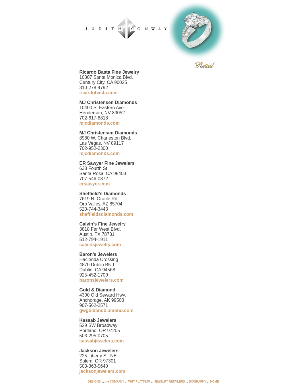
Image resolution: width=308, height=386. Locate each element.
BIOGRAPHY (197, 381)
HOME (214, 381)
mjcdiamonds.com (100, 123)
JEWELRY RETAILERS (169, 381)
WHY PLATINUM (139, 381)
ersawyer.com (95, 183)
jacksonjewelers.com (102, 371)
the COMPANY (114, 381)
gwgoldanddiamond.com (106, 310)
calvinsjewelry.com (100, 244)
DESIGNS (94, 381)
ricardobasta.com (99, 92)
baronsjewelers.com (102, 280)
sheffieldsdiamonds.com (106, 214)
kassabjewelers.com (102, 340)
